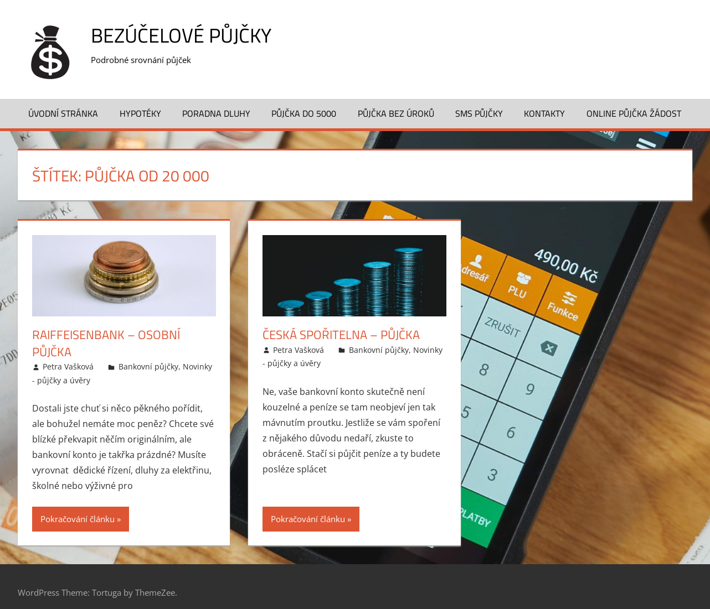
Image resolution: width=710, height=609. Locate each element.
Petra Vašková (68, 366)
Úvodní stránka (63, 113)
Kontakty (544, 113)
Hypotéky (140, 113)
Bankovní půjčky (148, 366)
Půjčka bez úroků (396, 113)
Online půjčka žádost (633, 113)
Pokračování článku (77, 518)
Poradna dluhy (216, 113)
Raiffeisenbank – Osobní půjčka (106, 343)
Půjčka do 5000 (303, 113)
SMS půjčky (479, 113)
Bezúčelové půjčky (181, 35)
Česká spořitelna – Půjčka (341, 334)
